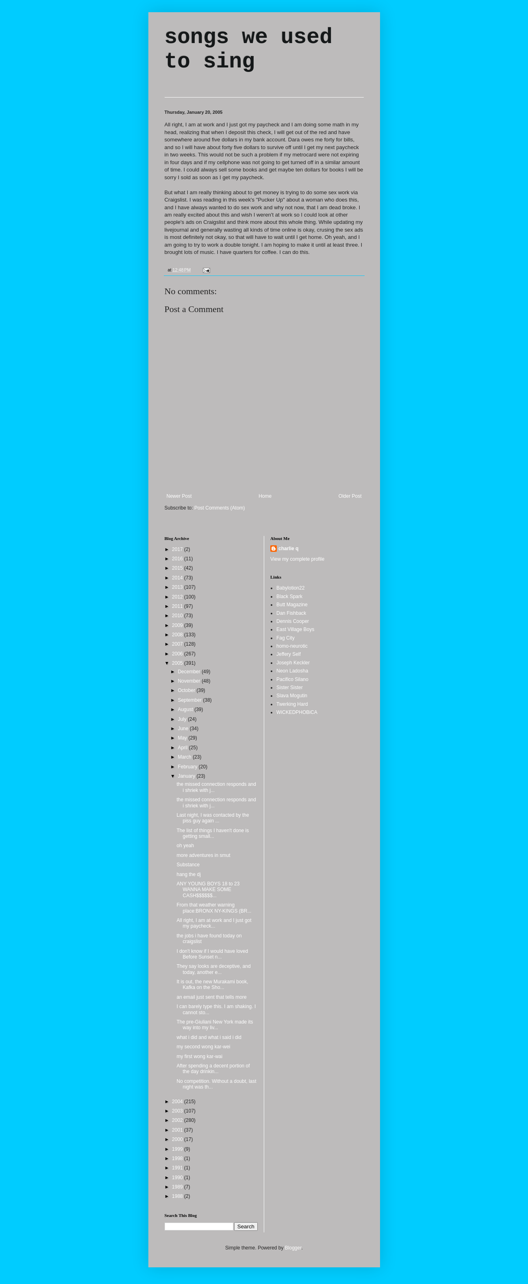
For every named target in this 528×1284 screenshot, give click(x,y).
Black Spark (289, 596)
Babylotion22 (290, 588)
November (190, 681)
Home (265, 496)
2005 (178, 663)
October (187, 690)
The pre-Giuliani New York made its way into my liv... (214, 1024)
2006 (178, 654)
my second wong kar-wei (203, 1047)
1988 (178, 1196)
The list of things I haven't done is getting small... (212, 833)
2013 (178, 587)
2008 (178, 635)
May (183, 738)
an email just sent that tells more (211, 997)
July (183, 719)
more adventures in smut (203, 855)
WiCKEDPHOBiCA (296, 712)
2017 (178, 549)
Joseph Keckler (293, 663)
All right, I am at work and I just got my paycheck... (213, 923)
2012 (178, 597)
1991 (178, 1168)
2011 (178, 606)
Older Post (350, 496)
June (183, 728)
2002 (178, 1120)
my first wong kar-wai (199, 1056)
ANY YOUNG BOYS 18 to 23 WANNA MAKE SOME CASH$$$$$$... (207, 889)
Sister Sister (289, 687)
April (183, 747)
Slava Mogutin (291, 695)
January (187, 776)
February (188, 767)
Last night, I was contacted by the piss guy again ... (212, 818)
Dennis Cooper (292, 621)
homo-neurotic (292, 646)
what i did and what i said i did (208, 1037)
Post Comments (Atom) (219, 508)
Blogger (293, 1248)
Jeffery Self (288, 654)
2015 (178, 568)
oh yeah (185, 845)
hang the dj (188, 874)
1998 (178, 1158)
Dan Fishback (291, 613)
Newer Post (179, 496)
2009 (178, 625)
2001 (178, 1130)
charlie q (288, 548)
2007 (178, 644)
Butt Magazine (292, 604)
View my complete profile (297, 559)
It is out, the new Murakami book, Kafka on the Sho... (212, 984)
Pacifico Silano (292, 679)
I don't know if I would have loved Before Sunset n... (212, 954)
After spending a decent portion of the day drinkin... (213, 1068)
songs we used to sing (248, 49)
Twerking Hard (292, 704)
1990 (178, 1177)
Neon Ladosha (292, 671)
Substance (188, 865)
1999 (178, 1149)
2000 (178, 1139)
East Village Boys (295, 629)
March (185, 757)
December (190, 672)
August (186, 709)
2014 (178, 578)
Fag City (285, 638)
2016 (178, 559)
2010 (178, 615)
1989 (178, 1187)
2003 (178, 1111)
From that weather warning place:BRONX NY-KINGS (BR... (213, 907)
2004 (178, 1101)
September (190, 700)
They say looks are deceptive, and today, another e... (213, 969)
